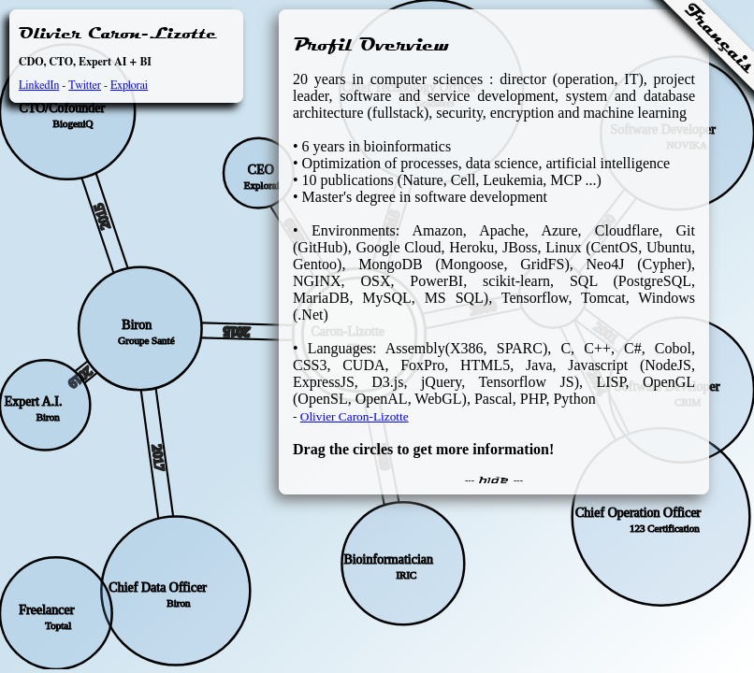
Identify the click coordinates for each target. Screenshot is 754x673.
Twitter (84, 85)
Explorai (129, 85)
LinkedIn (39, 85)
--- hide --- (494, 480)
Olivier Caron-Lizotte (354, 416)
